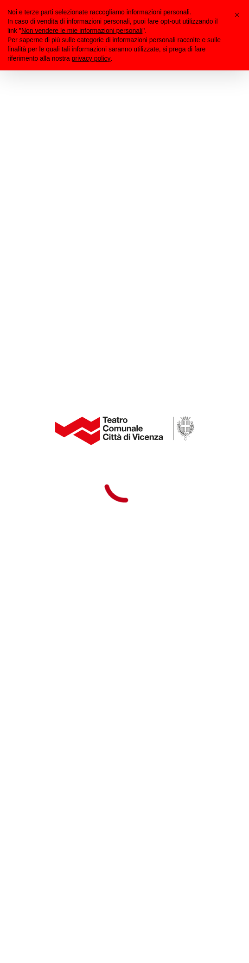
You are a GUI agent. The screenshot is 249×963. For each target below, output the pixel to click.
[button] (237, 14)
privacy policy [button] (91, 58)
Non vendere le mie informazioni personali (81, 30)
